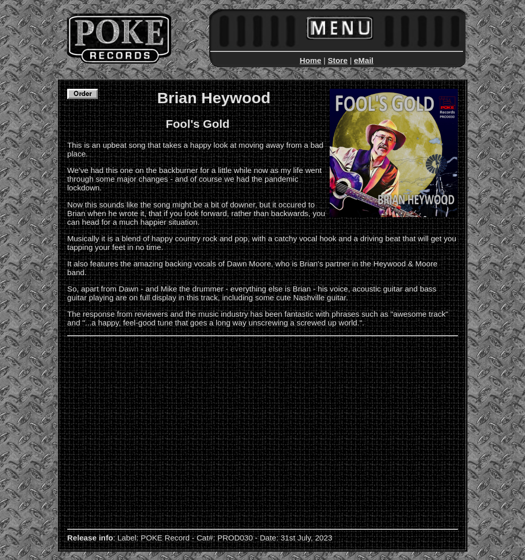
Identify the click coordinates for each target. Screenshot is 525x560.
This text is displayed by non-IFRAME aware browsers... (262, 37)
